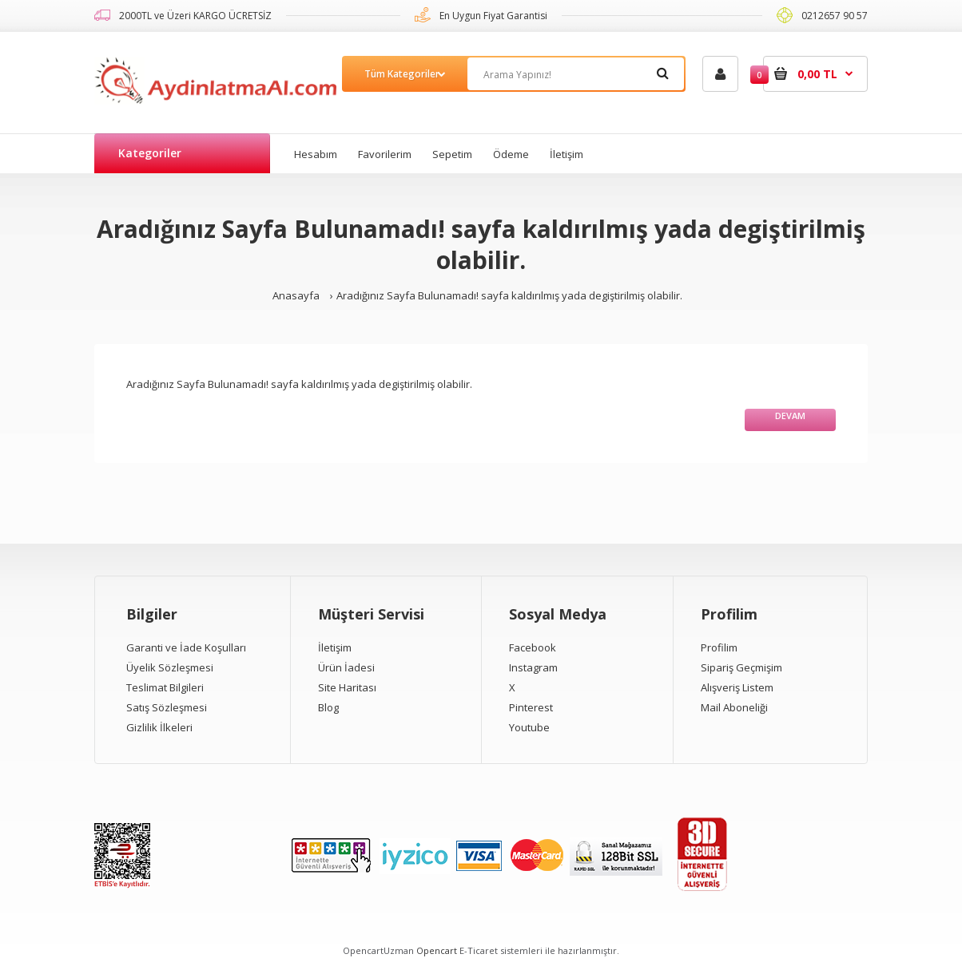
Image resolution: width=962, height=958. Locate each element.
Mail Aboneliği (734, 707)
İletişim (335, 647)
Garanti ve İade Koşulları (186, 647)
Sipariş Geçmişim (741, 667)
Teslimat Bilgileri (165, 687)
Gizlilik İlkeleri (159, 727)
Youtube (529, 727)
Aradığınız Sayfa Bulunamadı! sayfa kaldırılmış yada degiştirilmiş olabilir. (509, 295)
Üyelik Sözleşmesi (169, 667)
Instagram (533, 667)
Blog (328, 707)
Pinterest (531, 707)
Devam (790, 416)
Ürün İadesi (346, 667)
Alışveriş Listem (737, 687)
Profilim (719, 647)
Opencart (436, 950)
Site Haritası (347, 687)
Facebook (532, 647)
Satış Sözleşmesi (166, 707)
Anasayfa (296, 295)
